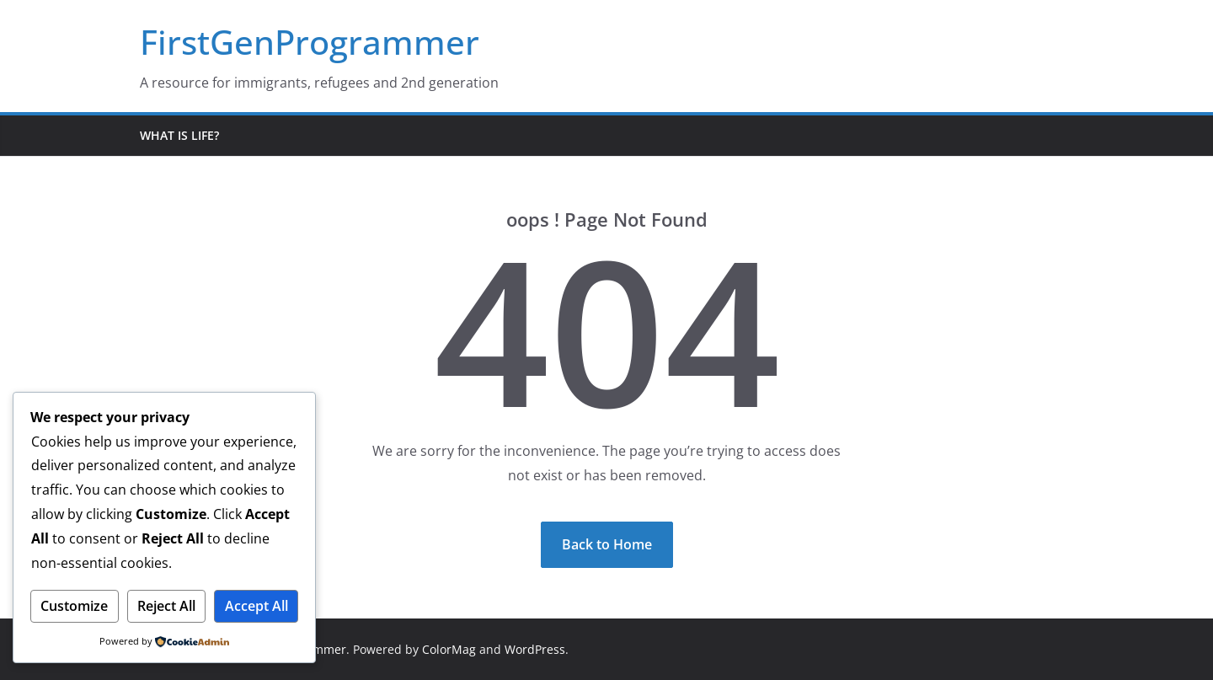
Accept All (256, 606)
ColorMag (449, 649)
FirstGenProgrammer (309, 42)
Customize (74, 606)
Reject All (166, 606)
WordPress (535, 649)
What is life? (179, 135)
